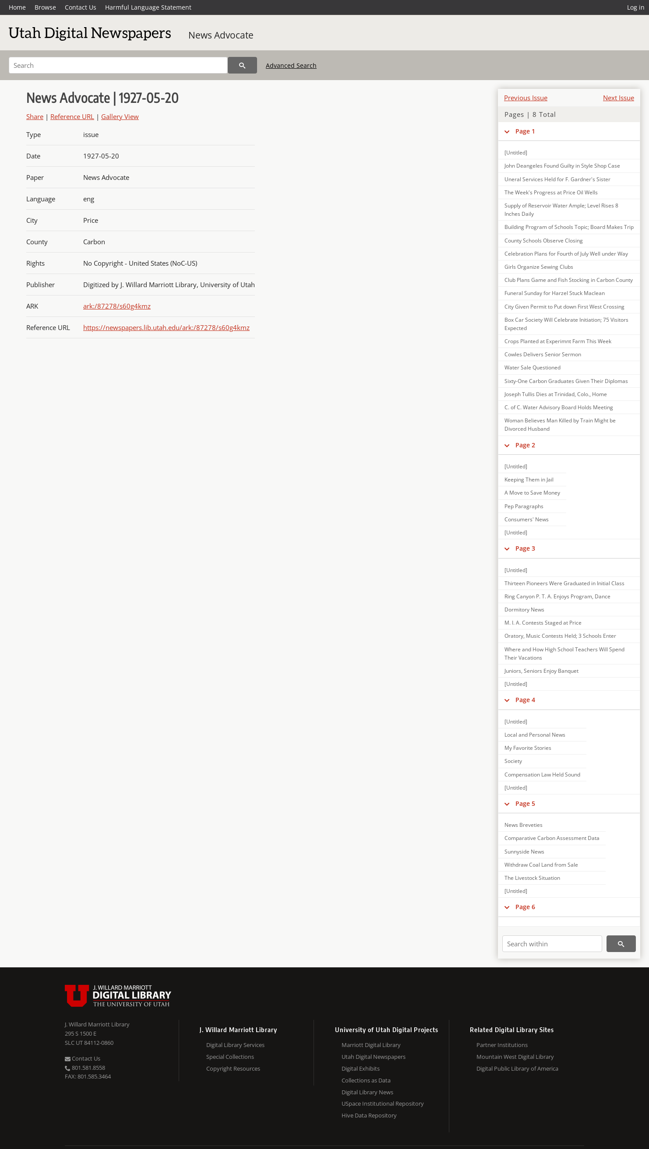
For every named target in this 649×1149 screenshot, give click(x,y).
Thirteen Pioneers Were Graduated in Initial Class (564, 583)
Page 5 (525, 803)
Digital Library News (367, 1092)
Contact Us (80, 7)
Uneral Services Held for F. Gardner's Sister (557, 179)
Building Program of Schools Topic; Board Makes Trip (569, 227)
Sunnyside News (524, 851)
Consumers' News (526, 519)
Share (34, 116)
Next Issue (618, 97)
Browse (45, 7)
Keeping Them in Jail (529, 479)
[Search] (118, 65)
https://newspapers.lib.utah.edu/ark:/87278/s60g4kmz (166, 327)
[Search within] (552, 943)
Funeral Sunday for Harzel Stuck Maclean (554, 293)
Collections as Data (366, 1080)
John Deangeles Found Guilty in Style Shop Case (562, 165)
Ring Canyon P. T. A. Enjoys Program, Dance (557, 596)
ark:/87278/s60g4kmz (117, 306)
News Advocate (221, 35)
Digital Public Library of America (517, 1068)
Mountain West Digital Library (515, 1057)
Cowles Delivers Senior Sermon (542, 354)
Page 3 (525, 548)
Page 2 (525, 445)
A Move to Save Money (532, 492)
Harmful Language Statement (148, 7)
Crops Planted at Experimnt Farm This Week (557, 341)
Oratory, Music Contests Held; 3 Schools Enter (560, 636)
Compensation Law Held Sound (542, 774)
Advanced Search (291, 65)
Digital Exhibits (361, 1068)
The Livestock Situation (532, 878)
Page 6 (525, 907)
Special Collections (230, 1057)
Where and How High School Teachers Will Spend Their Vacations (564, 653)
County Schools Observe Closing (543, 240)
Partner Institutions (502, 1045)
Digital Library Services (235, 1045)
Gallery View (120, 116)
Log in (636, 7)
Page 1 (525, 131)
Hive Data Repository (369, 1115)
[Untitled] (515, 152)
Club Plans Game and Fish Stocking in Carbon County (568, 280)
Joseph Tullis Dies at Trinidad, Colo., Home (555, 394)
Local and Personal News (534, 734)
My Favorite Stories (527, 748)
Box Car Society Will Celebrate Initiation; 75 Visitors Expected (566, 324)
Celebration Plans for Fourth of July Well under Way (566, 253)
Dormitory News (524, 609)
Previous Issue (525, 97)
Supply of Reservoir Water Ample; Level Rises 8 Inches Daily (561, 210)
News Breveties (523, 825)
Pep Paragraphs (523, 506)
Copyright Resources (233, 1068)
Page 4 (525, 700)
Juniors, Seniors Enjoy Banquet (541, 671)
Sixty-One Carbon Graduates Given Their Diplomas (566, 381)
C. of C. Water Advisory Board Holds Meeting (558, 407)
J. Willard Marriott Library (97, 1024)
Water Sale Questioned (532, 367)
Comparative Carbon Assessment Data (552, 838)
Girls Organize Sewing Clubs (538, 267)
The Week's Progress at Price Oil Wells (551, 192)
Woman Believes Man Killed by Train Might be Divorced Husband (560, 424)
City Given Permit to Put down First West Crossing (564, 306)
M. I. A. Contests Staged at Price (543, 622)
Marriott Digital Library (371, 1045)
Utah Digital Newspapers (374, 1057)
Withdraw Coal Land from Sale (541, 864)
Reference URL (72, 116)
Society (513, 761)
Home (17, 7)
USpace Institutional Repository (383, 1103)
